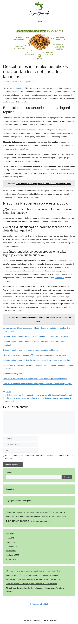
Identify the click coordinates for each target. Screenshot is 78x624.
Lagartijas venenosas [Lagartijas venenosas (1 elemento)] (56, 516)
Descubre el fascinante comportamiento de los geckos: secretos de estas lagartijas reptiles (37, 384)
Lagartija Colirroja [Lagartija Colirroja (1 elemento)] (45, 516)
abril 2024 (10, 534)
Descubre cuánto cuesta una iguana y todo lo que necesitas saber (31, 584)
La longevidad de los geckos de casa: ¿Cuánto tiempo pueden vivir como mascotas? (35, 336)
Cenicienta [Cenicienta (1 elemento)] (32, 512)
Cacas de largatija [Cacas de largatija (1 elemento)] (21, 512)
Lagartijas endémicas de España (18, 501)
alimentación (59, 278)
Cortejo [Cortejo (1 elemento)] (46, 512)
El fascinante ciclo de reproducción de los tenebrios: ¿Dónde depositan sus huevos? (39, 395)
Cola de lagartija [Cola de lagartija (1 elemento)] (40, 512)
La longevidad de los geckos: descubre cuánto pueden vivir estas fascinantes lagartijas (36, 360)
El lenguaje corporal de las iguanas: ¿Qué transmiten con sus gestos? (33, 579)
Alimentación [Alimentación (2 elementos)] (11, 512)
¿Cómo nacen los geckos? (13, 374)
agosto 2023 (11, 559)
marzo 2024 (10, 538)
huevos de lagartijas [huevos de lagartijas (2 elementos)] (32, 516)
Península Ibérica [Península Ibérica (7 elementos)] (17, 521)
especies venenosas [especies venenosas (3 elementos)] (15, 516)
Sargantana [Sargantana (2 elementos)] (34, 521)
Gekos (8, 392)
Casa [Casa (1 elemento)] (27, 512)
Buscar (8, 473)
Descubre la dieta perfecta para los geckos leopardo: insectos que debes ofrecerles (35, 379)
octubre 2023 (11, 551)
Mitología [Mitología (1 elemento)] (64, 516)
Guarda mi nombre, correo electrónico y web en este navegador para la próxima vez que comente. (39, 457)
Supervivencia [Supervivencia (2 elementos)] (45, 521)
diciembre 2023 (12, 542)
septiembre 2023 (12, 555)
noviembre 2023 (12, 546)
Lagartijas (18, 88)
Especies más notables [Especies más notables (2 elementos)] (57, 512)
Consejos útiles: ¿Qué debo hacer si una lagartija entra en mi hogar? (32, 575)
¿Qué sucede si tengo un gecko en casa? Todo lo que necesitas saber (33, 571)
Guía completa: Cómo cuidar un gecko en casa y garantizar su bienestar (30, 350)
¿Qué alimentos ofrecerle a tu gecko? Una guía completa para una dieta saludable (34, 355)
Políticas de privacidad (39, 604)
